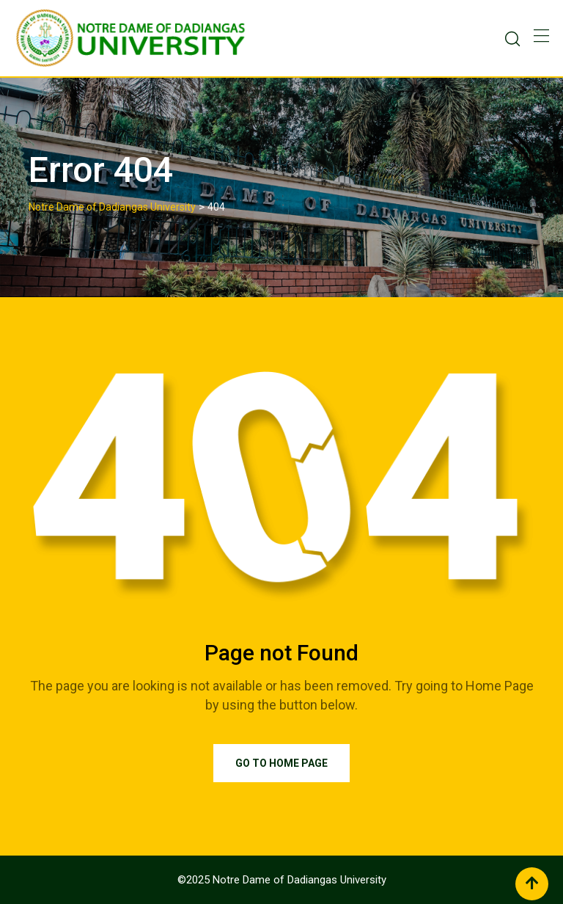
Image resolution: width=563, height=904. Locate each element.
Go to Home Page (281, 763)
